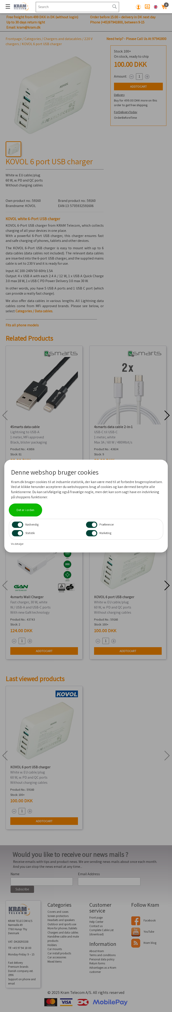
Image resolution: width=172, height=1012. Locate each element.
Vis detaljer (17, 543)
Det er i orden (25, 510)
